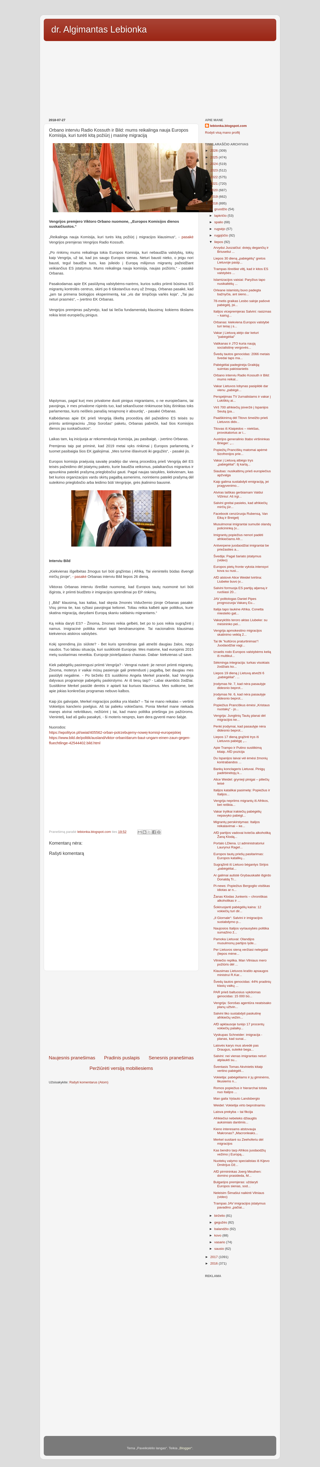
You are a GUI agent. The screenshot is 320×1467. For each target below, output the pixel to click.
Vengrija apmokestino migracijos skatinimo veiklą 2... (238, 632)
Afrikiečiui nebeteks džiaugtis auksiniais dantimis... (235, 1120)
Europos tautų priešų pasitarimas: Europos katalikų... (239, 856)
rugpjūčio (221, 235)
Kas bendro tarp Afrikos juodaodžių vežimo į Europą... (240, 1152)
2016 (214, 1263)
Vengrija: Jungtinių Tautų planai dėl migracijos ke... (240, 717)
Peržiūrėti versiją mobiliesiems (121, 1068)
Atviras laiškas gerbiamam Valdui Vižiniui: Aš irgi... (238, 494)
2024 (214, 164)
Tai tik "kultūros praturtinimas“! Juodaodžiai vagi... (236, 643)
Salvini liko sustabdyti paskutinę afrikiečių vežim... (237, 1015)
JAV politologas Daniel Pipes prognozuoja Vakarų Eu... (235, 601)
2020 (214, 190)
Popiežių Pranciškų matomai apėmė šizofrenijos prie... (240, 452)
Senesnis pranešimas (171, 1057)
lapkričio (221, 215)
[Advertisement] (160, 78)
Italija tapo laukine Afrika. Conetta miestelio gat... (239, 611)
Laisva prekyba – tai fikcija (233, 1112)
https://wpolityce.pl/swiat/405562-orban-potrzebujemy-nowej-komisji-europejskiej (115, 732)
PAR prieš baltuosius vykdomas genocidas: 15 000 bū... (237, 994)
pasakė (188, 237)
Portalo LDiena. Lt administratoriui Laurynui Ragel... (239, 845)
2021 (214, 183)
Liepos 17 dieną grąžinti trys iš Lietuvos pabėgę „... (236, 739)
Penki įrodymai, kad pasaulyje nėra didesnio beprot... (240, 728)
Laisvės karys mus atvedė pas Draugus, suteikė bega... (236, 1047)
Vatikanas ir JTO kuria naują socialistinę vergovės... (235, 345)
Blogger (185, 1448)
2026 (214, 150)
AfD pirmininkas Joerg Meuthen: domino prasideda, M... (238, 1173)
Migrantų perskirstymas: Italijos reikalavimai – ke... (237, 824)
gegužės (221, 1222)
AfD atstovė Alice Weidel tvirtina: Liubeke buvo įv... (238, 579)
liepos (219, 242)
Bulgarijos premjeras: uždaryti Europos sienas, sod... (236, 1184)
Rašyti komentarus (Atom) (89, 1082)
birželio (220, 1215)
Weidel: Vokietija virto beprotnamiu (239, 1105)
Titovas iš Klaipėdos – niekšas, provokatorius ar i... (237, 430)
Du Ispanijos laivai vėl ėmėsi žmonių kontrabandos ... (241, 760)
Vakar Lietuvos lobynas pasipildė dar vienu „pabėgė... (241, 388)
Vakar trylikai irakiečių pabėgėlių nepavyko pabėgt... (238, 813)
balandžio (222, 1229)
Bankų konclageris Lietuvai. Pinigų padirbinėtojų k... (239, 771)
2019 (214, 196)
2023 (214, 170)
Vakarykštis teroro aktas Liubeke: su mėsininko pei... (241, 622)
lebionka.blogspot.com (228, 126)
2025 (214, 157)
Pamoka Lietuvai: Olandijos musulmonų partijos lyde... (235, 941)
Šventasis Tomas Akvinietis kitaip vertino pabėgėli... (238, 1069)
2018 (214, 203)
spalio (219, 222)
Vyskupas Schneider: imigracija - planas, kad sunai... (238, 1037)
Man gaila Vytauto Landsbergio (237, 1098)
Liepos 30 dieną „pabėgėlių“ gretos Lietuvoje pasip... (240, 260)
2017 (214, 1257)
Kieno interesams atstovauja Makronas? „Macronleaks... (236, 1131)
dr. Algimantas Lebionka (99, 29)
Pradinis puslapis (122, 1057)
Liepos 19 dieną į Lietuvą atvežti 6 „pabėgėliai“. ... (239, 675)
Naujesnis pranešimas (72, 1057)
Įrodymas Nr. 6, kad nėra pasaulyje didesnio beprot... (240, 696)
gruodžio (221, 209)
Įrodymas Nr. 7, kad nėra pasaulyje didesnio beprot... (240, 686)
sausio (219, 1249)
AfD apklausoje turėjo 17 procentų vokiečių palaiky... (239, 1026)
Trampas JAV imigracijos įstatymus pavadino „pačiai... (240, 1205)
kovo (218, 1235)
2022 (214, 177)
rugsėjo (220, 229)
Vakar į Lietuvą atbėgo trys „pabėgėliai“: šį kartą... (233, 462)
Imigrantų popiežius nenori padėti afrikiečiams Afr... (238, 537)
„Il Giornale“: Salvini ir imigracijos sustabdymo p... (238, 920)
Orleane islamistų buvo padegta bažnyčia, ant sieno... (237, 292)
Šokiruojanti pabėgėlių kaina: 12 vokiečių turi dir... (237, 909)
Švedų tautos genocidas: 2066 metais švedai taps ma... (242, 356)
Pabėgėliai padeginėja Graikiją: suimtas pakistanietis (237, 367)
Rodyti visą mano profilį (222, 132)
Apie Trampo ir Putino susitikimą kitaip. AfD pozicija (238, 750)
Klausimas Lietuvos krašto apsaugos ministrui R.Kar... (241, 973)
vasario (220, 1242)
